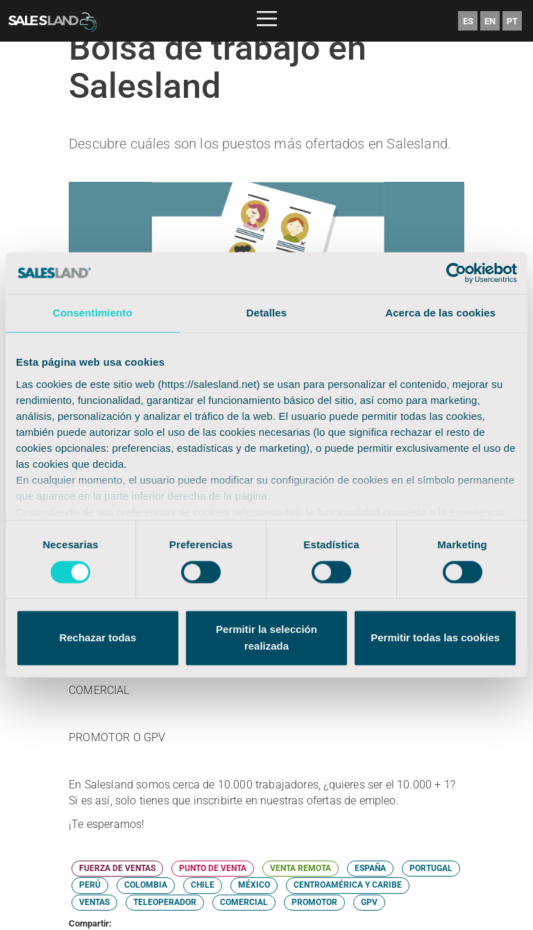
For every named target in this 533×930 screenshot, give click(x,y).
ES (468, 21)
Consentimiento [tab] (93, 313)
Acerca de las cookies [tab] (440, 313)
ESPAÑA (370, 868)
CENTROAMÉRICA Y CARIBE (348, 885)
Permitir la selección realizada (266, 638)
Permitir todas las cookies (435, 638)
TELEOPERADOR (164, 902)
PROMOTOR (314, 902)
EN (490, 21)
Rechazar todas (97, 638)
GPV (369, 902)
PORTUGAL (430, 868)
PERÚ (90, 885)
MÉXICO (254, 885)
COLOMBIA (145, 885)
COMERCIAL (244, 902)
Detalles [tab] (266, 313)
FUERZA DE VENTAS (117, 868)
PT (512, 21)
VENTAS (94, 902)
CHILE (202, 885)
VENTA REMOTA (300, 868)
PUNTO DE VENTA (212, 868)
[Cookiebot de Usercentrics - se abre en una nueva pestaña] (456, 272)
